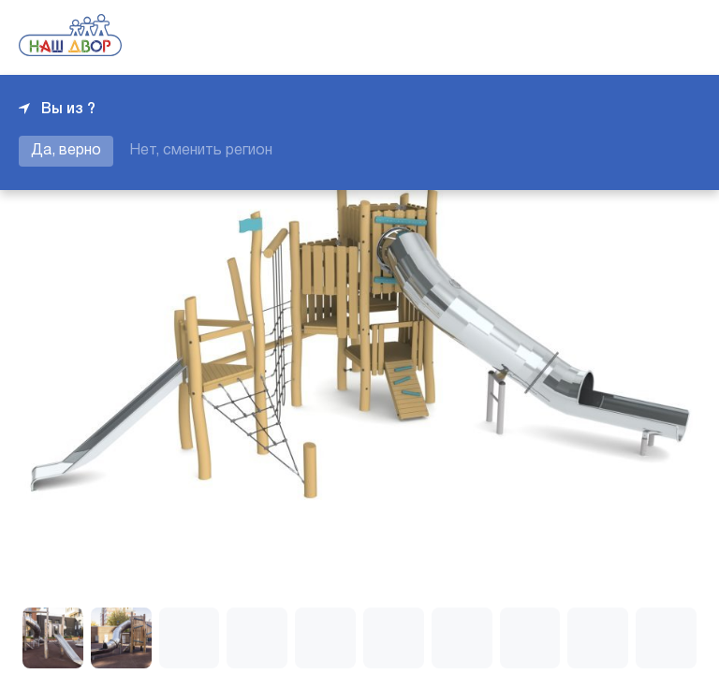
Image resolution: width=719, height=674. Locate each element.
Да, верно (66, 150)
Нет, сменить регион (200, 150)
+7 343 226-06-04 (636, 37)
